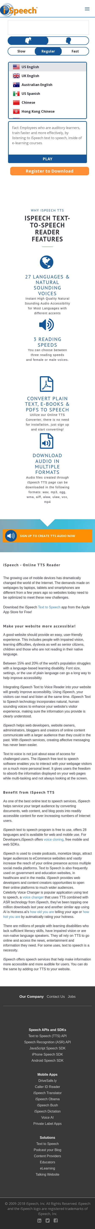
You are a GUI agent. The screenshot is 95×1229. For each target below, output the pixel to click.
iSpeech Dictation (47, 1111)
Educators (47, 1162)
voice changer (33, 897)
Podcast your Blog (47, 1150)
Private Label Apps (47, 1123)
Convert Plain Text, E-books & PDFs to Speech (47, 404)
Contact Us (56, 996)
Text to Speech (49, 607)
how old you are (42, 912)
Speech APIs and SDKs (47, 1030)
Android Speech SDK (47, 1060)
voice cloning (54, 839)
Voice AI (47, 1117)
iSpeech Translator (47, 1093)
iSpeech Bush (47, 1105)
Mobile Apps (48, 1074)
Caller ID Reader (47, 1087)
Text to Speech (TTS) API (47, 1036)
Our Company (32, 996)
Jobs (72, 996)
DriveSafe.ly (47, 1080)
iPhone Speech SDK (47, 1054)
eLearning (47, 1168)
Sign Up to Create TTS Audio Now (40, 536)
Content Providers (47, 1156)
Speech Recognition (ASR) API (47, 1042)
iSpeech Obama (47, 1099)
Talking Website (47, 1174)
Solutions (47, 1137)
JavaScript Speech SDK (47, 1048)
